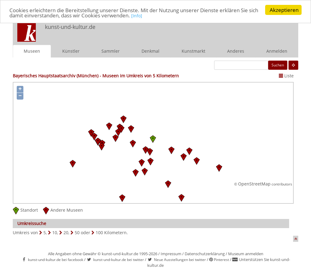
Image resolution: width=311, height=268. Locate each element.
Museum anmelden (245, 253)
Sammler (110, 51)
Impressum (171, 253)
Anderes (235, 51)
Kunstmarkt (193, 51)
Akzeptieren (284, 9)
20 (65, 232)
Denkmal (150, 51)
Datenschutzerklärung (205, 253)
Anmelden (276, 51)
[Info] (136, 16)
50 (77, 232)
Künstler (71, 51)
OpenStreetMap (254, 184)
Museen (32, 51)
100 (99, 232)
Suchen (278, 65)
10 (54, 232)
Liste (286, 76)
